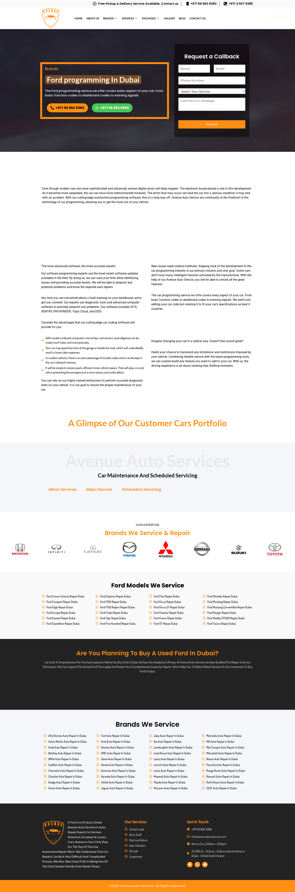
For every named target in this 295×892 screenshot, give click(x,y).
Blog (182, 18)
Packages (150, 18)
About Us (92, 18)
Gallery (169, 18)
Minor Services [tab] (63, 489)
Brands (110, 18)
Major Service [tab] (99, 489)
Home (79, 18)
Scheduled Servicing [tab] (141, 489)
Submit (211, 124)
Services (129, 18)
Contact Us (197, 18)
